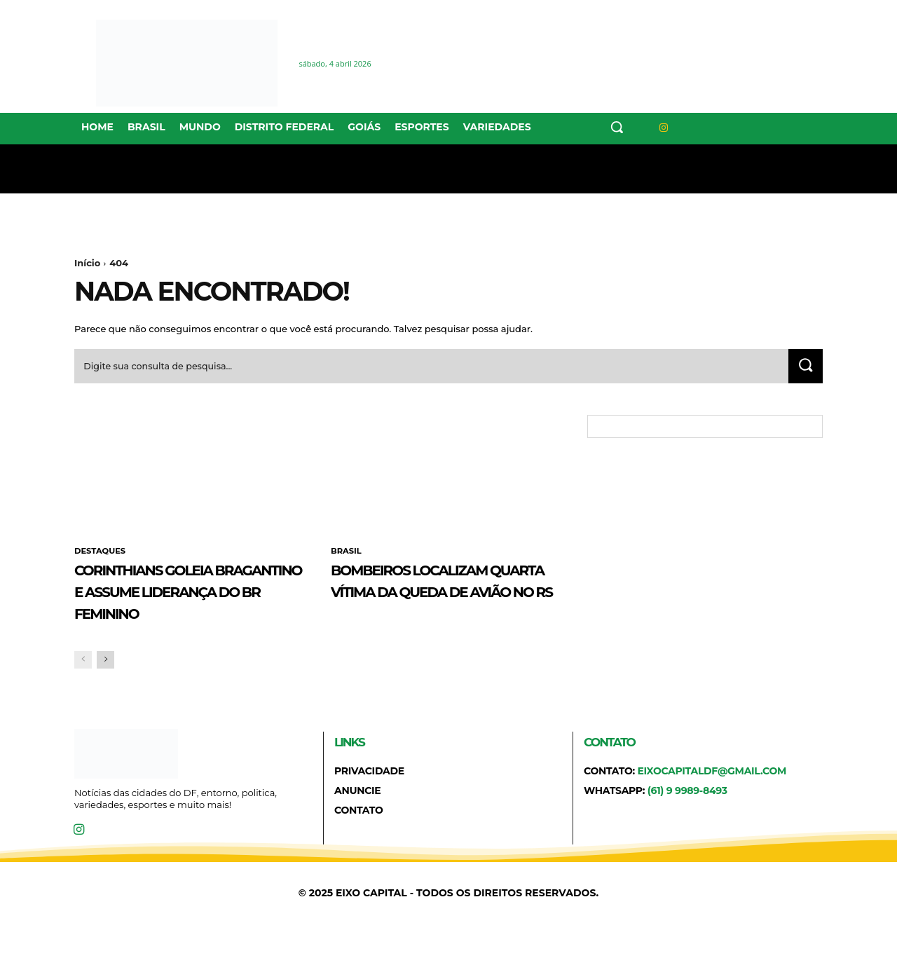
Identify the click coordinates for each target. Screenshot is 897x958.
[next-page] (105, 685)
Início (87, 262)
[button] (617, 127)
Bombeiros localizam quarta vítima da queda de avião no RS (446, 595)
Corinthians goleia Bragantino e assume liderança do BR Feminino (187, 605)
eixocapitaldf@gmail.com (711, 797)
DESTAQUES (101, 556)
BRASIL (347, 556)
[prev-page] (83, 685)
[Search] (804, 370)
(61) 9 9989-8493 (687, 817)
